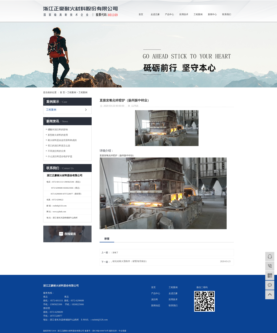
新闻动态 (155, 305)
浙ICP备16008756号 (100, 331)
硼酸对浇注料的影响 (58, 129)
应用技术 (183, 14)
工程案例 (198, 14)
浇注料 (154, 299)
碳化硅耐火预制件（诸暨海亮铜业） (130, 261)
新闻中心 (212, 14)
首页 (141, 14)
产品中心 (169, 14)
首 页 (62, 92)
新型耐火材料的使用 (58, 135)
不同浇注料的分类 (57, 151)
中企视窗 (122, 331)
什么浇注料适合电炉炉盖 (60, 156)
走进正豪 (155, 14)
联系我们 (226, 14)
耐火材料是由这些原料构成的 (62, 140)
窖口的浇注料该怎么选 (59, 145)
